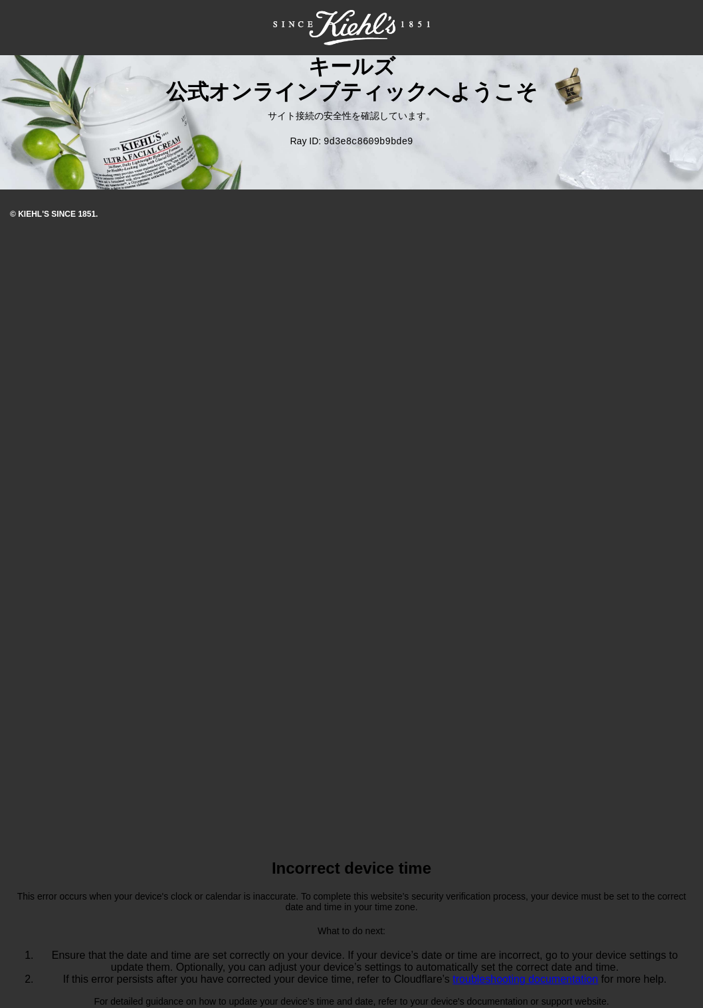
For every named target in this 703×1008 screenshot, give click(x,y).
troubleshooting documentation (525, 980)
